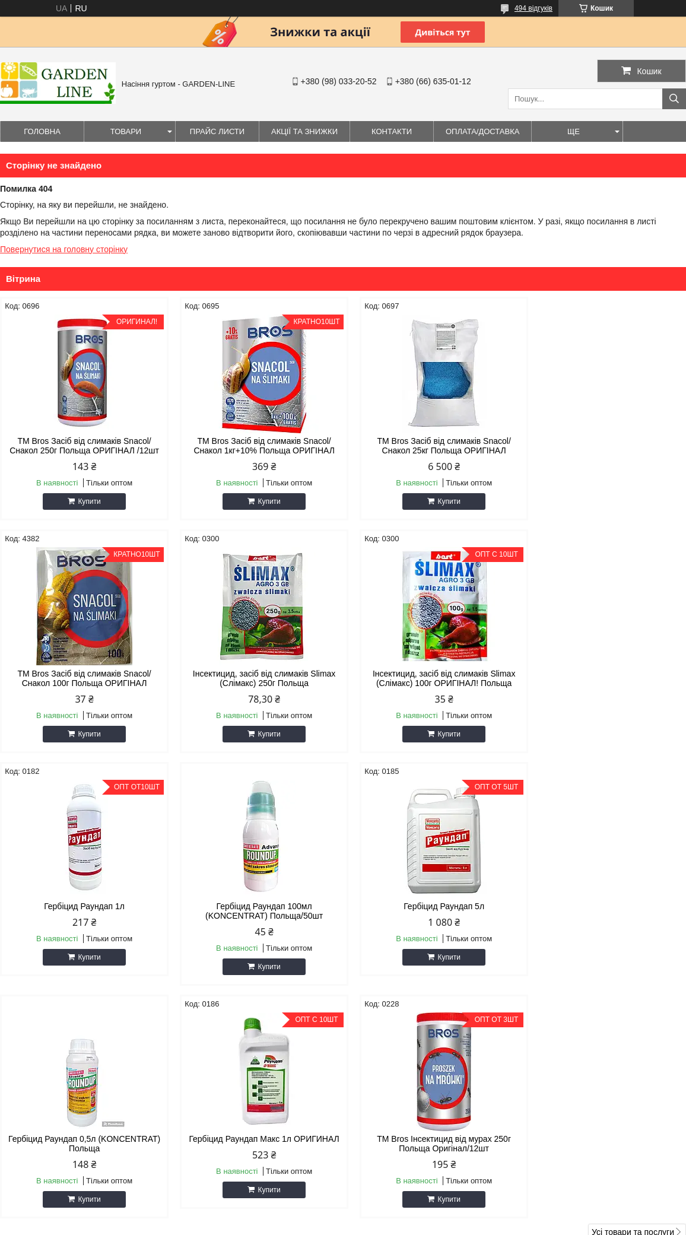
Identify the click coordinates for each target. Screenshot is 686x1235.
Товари (125, 131)
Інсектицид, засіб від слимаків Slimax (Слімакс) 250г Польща (81, 678)
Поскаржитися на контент (370, 1224)
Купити (86, 501)
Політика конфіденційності (462, 1224)
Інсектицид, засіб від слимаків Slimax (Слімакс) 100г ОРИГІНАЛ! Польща (256, 678)
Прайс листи (217, 131)
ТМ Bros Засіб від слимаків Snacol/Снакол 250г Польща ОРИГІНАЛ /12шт (82, 445)
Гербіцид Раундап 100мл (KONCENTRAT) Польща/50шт (604, 678)
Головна (42, 131)
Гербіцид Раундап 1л (430, 673)
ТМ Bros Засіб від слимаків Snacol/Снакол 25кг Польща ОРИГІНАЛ (430, 445)
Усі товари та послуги (633, 999)
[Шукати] (674, 98)
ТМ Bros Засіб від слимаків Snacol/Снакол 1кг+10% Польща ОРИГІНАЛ (255, 445)
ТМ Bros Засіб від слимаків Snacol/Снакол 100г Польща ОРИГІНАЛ (604, 445)
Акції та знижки (304, 131)
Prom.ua (398, 1213)
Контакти (391, 131)
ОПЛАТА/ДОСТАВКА (482, 131)
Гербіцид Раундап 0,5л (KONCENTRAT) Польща (256, 910)
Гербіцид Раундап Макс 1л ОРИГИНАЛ (430, 906)
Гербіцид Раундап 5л (81, 906)
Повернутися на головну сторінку (64, 249)
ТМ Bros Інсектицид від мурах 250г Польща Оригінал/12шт (605, 910)
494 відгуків (533, 8)
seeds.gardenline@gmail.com (414, 1113)
